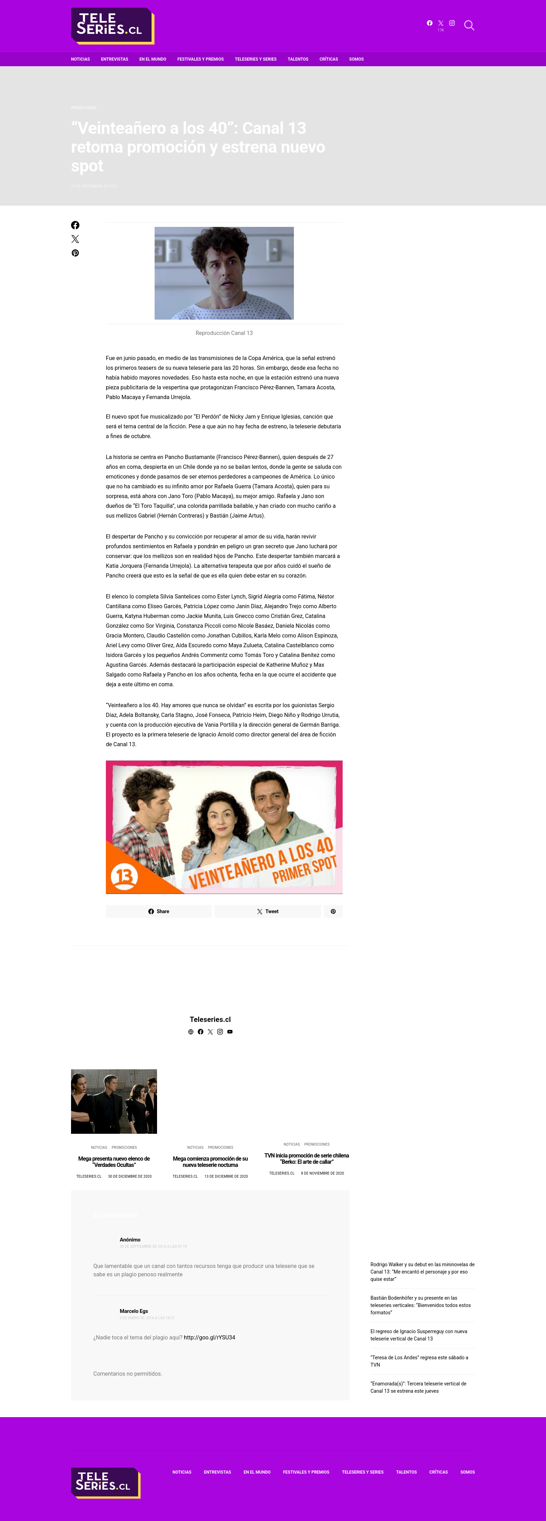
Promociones (83, 108)
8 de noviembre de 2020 (322, 1173)
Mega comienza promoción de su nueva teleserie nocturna (210, 1161)
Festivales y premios (201, 59)
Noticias (80, 59)
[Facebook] (430, 26)
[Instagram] (452, 26)
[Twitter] (441, 26)
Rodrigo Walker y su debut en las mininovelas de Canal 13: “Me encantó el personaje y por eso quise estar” (422, 1272)
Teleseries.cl (210, 1019)
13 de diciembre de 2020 (226, 1176)
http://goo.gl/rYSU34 (209, 1337)
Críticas (329, 59)
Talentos (298, 59)
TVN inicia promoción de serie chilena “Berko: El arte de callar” (306, 1158)
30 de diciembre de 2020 (130, 1176)
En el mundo (152, 59)
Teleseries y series (256, 59)
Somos (356, 59)
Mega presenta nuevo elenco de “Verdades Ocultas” (114, 1161)
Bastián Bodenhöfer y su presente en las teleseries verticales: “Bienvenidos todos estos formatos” (420, 1305)
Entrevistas (114, 59)
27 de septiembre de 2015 (94, 186)
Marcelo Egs (134, 1311)
